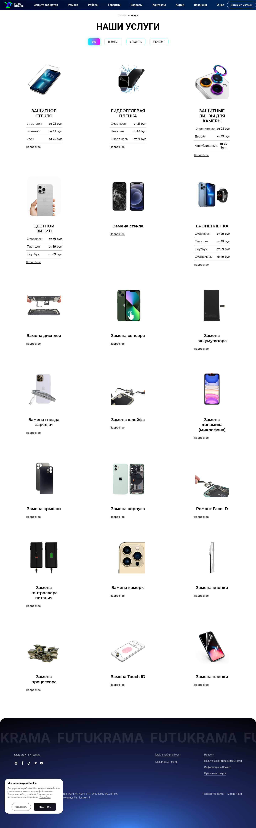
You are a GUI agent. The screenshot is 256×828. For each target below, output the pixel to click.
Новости (209, 754)
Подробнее (44, 797)
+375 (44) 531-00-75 (166, 761)
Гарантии (114, 5)
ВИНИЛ (113, 41)
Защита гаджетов (46, 5)
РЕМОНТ (159, 41)
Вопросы (136, 5)
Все (94, 41)
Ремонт (73, 5)
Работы (93, 5)
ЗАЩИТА (136, 41)
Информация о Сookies (217, 767)
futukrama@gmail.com (167, 754)
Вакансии (200, 5)
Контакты (159, 5)
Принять (45, 807)
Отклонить (21, 807)
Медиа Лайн (234, 793)
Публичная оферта (215, 773)
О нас (220, 5)
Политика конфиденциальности (223, 760)
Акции (180, 5)
